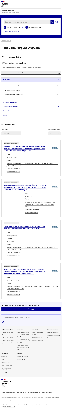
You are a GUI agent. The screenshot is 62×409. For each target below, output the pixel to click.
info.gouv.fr (20, 393)
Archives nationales (13, 172)
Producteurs (7, 111)
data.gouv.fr (46, 393)
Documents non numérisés (13, 94)
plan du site (17, 397)
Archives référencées (14, 27)
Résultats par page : (54, 130)
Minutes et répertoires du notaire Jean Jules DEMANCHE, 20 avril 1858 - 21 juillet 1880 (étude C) (40, 204)
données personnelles (37, 397)
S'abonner (31, 309)
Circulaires (4, 356)
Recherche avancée (10, 31)
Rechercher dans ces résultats (59, 73)
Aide (2, 359)
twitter (3, 322)
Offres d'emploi (5, 362)
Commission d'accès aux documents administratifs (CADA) (23, 341)
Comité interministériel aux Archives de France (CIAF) (23, 334)
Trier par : (4, 130)
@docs (3, 373)
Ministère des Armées (7, 337)
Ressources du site (34, 27)
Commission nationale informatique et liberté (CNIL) (23, 347)
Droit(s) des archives (52, 332)
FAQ (56, 22)
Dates (5, 115)
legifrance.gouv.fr (7, 393)
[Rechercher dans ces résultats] (29, 73)
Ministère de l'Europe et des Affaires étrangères (7, 341)
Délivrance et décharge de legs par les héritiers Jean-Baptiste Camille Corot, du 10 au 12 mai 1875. (24, 227)
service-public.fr (33, 393)
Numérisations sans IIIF (13, 90)
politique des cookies (14, 401)
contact (3, 397)
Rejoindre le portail (6, 365)
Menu (59, 2)
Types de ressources (10, 102)
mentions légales (26, 397)
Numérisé (6, 80)
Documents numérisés (11, 86)
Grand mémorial (36, 337)
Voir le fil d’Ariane (6, 40)
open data (10, 397)
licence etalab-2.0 (8, 406)
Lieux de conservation (10, 106)
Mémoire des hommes (37, 340)
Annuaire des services (22, 356)
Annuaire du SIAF (21, 359)
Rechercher (52, 22)
